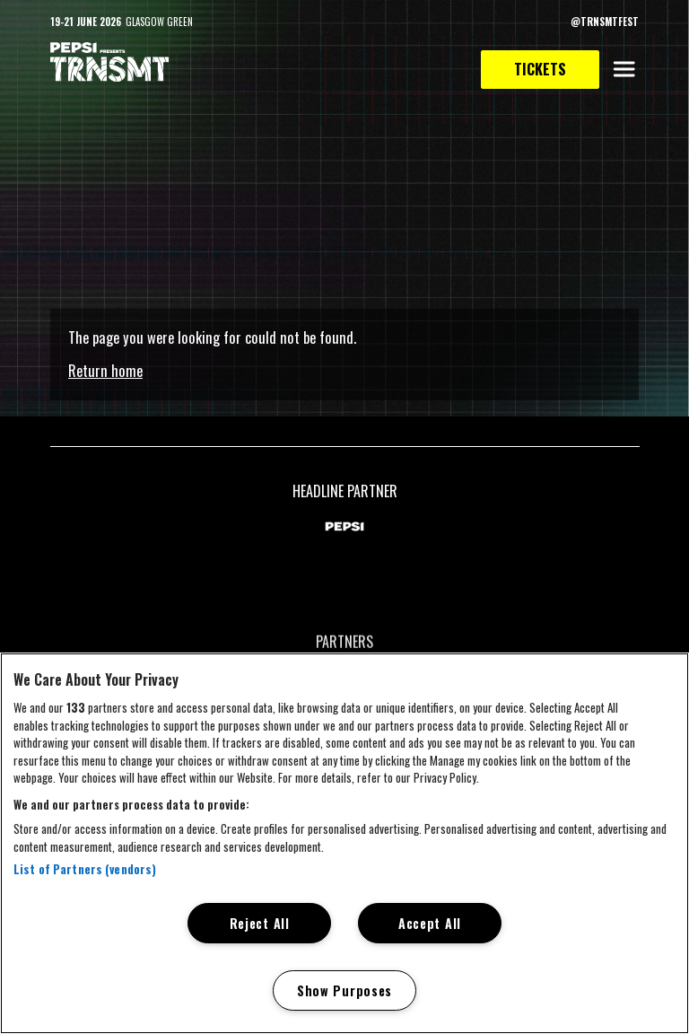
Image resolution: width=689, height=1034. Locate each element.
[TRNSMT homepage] (109, 62)
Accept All (429, 923)
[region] (344, 843)
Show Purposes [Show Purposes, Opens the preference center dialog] (344, 990)
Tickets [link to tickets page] (540, 69)
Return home (105, 370)
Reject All (260, 923)
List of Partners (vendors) (84, 869)
